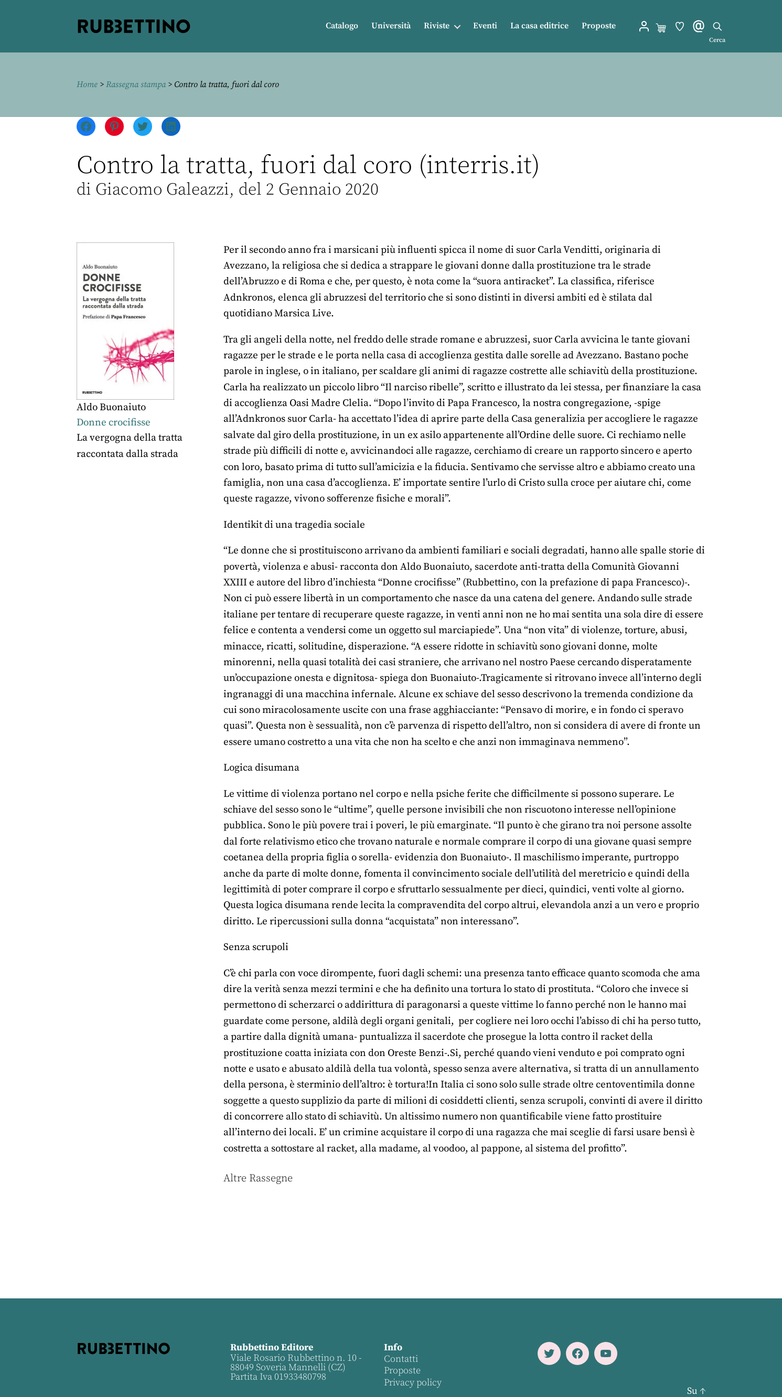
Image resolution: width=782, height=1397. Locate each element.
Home (87, 84)
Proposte (599, 26)
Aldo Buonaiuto (111, 407)
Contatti (401, 1359)
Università (391, 26)
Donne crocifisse (114, 423)
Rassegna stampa (136, 84)
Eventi (485, 26)
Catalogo (342, 26)
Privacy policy (413, 1383)
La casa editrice (539, 26)
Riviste (436, 26)
